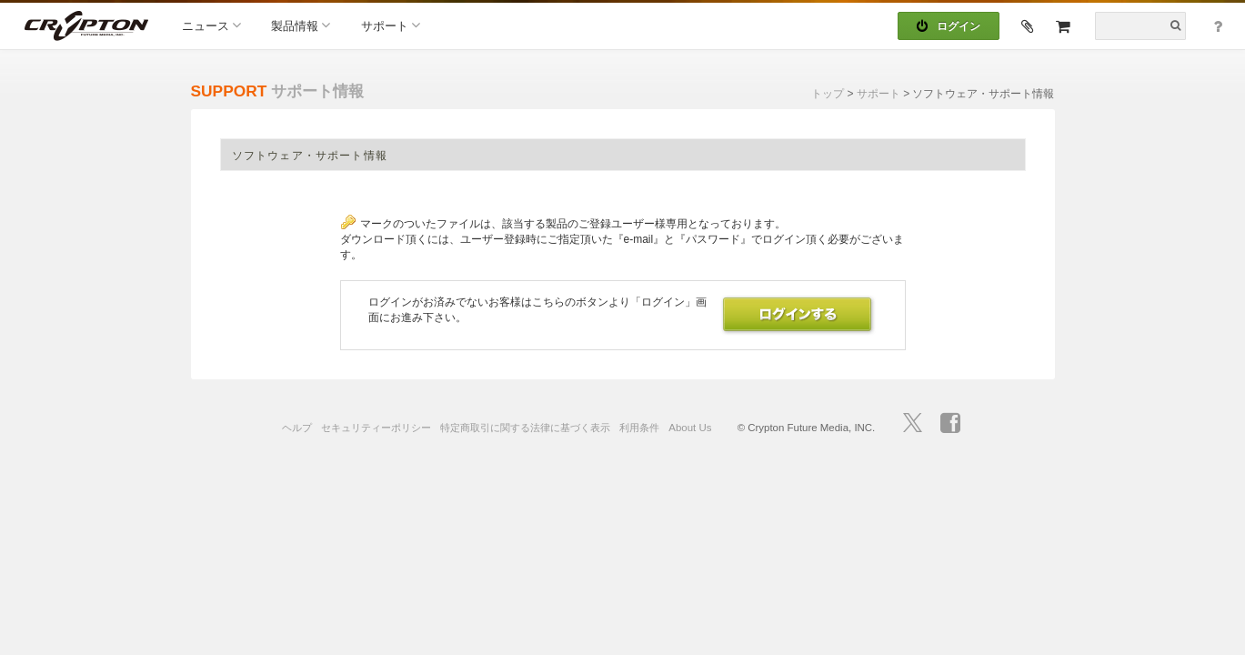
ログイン (948, 26)
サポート (390, 25)
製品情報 (300, 25)
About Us (689, 427)
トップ (827, 93)
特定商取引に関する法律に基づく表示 (525, 427)
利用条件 (639, 427)
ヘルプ (297, 427)
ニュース (211, 25)
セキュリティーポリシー (376, 427)
